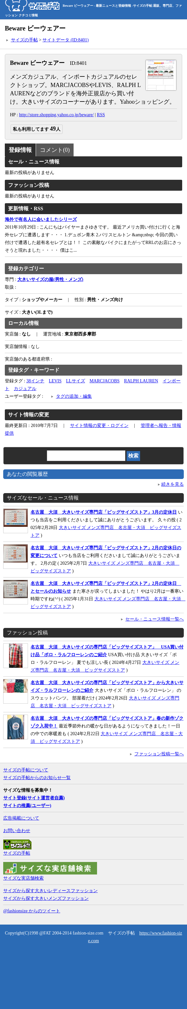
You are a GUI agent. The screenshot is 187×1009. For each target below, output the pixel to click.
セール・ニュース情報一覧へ (154, 619)
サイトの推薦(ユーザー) (27, 805)
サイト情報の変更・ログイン (99, 425)
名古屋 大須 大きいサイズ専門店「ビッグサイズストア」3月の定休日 (104, 512)
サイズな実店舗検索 (23, 878)
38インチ (35, 380)
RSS (101, 114)
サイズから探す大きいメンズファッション (46, 898)
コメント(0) (55, 150)
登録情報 (20, 150)
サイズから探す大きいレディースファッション (50, 890)
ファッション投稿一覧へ (159, 754)
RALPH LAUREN (141, 380)
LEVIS (55, 380)
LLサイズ (75, 380)
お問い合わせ (16, 830)
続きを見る (172, 484)
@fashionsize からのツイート (31, 911)
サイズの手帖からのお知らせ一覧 (37, 777)
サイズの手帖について (25, 770)
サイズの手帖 (24, 40)
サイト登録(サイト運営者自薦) (34, 798)
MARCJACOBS (105, 380)
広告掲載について (21, 818)
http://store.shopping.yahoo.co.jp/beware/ (56, 114)
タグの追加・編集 (74, 396)
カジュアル (25, 388)
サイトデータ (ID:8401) (65, 40)
